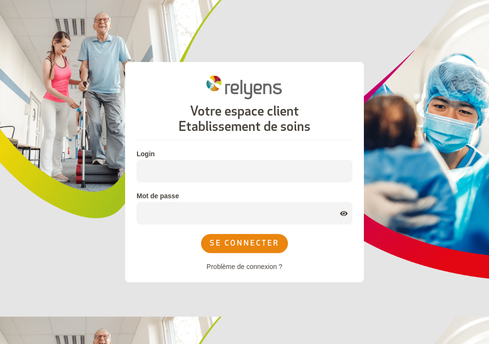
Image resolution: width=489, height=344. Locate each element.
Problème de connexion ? (245, 266)
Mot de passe (158, 196)
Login (146, 154)
